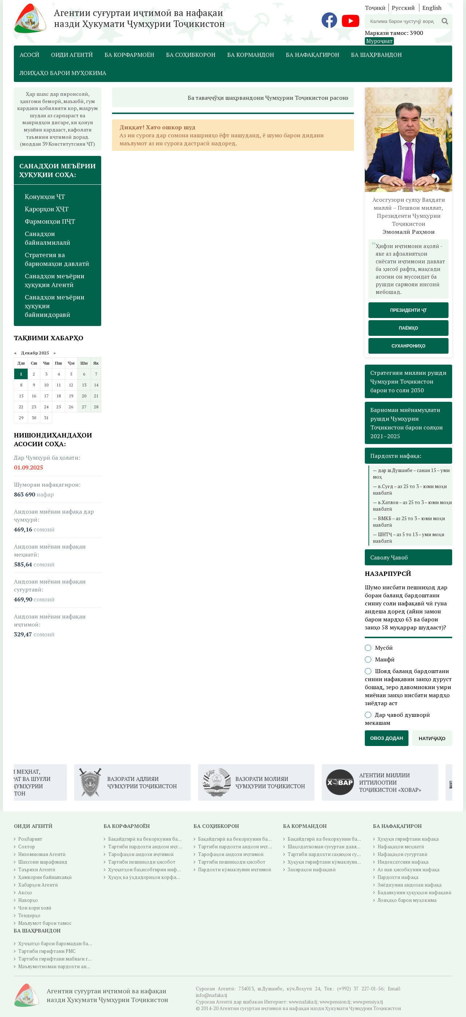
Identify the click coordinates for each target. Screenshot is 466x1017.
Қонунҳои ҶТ (45, 196)
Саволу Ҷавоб (389, 557)
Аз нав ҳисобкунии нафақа (408, 869)
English (432, 8)
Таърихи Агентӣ (36, 869)
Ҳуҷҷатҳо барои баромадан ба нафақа (62, 943)
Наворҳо (28, 900)
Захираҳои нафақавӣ (312, 869)
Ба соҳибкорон (191, 55)
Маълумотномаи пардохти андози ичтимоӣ (68, 966)
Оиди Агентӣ (72, 55)
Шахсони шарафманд (42, 862)
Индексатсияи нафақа (403, 862)
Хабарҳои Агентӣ (38, 884)
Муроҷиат (379, 40)
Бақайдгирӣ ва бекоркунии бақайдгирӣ (154, 839)
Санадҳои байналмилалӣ (47, 238)
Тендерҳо (29, 915)
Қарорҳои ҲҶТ (47, 208)
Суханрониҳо (408, 346)
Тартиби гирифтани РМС (47, 951)
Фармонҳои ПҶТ (50, 221)
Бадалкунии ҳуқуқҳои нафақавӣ (414, 892)
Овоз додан (386, 738)
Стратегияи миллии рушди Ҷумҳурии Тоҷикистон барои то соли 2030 (408, 381)
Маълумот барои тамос (44, 923)
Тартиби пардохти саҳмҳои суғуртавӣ (331, 854)
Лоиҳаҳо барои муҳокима (63, 73)
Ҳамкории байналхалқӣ (45, 877)
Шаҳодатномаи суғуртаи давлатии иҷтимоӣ (338, 846)
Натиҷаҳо (432, 738)
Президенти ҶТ (408, 310)
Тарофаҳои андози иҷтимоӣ (141, 854)
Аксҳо (25, 892)
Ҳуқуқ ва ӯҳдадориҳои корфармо (146, 877)
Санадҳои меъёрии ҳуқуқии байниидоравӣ (54, 305)
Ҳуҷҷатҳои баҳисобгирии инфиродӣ (149, 869)
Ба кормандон (250, 55)
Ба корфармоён (129, 55)
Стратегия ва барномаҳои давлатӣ (57, 259)
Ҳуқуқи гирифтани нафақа (408, 839)
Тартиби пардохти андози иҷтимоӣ (149, 846)
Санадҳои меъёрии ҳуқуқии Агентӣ (54, 280)
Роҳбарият (30, 839)
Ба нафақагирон (312, 55)
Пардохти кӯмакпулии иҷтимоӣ (234, 869)
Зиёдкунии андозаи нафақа (410, 884)
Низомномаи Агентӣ (42, 854)
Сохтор (26, 846)
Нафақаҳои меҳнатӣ (401, 846)
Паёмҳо (408, 328)
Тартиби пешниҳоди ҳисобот (141, 862)
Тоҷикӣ (375, 8)
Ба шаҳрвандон (376, 55)
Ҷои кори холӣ (34, 907)
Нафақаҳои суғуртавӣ (402, 854)
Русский (403, 8)
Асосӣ (29, 55)
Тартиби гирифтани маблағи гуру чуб (61, 958)
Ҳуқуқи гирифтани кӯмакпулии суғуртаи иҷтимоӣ (345, 862)
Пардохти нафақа (398, 877)
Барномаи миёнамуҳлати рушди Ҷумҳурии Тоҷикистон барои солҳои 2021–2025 (406, 423)
